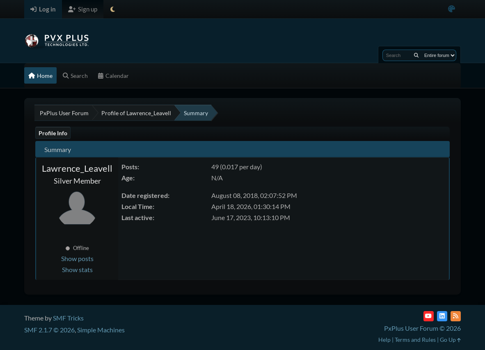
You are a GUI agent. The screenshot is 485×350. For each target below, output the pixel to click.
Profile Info (53, 133)
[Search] (416, 55)
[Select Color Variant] (451, 9)
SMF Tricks (68, 318)
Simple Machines (101, 330)
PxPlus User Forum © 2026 (422, 328)
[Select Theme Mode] (112, 9)
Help (384, 339)
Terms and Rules (415, 339)
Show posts (77, 258)
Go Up (450, 339)
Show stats (77, 269)
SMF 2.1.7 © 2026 (49, 330)
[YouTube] (428, 316)
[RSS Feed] (456, 316)
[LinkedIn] (442, 316)
